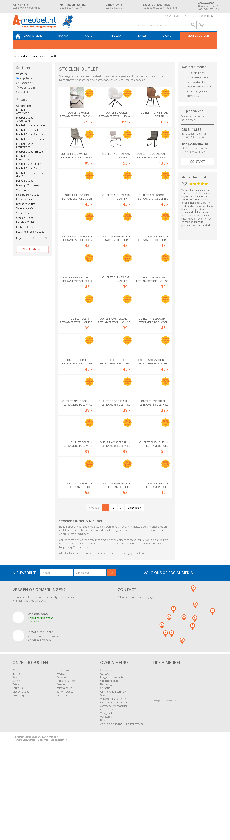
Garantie (105, 767)
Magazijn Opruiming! (28, 193)
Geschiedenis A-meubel (114, 781)
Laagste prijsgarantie (112, 756)
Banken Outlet (24, 188)
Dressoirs (61, 756)
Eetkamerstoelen (66, 759)
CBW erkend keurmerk (113, 770)
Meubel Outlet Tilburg (28, 171)
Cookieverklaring (109, 788)
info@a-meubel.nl (194, 151)
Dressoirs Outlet (25, 211)
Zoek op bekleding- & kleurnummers (121, 802)
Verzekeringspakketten (113, 777)
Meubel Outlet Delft (27, 137)
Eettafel (60, 763)
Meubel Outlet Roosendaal (24, 165)
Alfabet (22, 99)
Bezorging (106, 763)
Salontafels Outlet (26, 220)
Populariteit (24, 85)
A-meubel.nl (53, 815)
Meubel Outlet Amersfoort (24, 119)
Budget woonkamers (68, 749)
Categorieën (24, 113)
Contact (197, 169)
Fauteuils (18, 767)
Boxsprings (19, 774)
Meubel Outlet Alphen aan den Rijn (31, 182)
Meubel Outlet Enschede (30, 146)
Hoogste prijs (26, 95)
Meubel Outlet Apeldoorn (31, 133)
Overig (167, 42)
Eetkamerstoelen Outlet (30, 239)
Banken (68, 42)
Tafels (143, 42)
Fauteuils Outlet (25, 234)
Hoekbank (62, 752)
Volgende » (134, 586)
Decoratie (62, 774)
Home (16, 63)
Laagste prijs (25, 90)
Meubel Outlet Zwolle (28, 175)
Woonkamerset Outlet (29, 197)
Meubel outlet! (197, 42)
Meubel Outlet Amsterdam (24, 126)
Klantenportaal (207, 17)
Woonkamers (39, 42)
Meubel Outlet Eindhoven (30, 142)
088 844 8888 (191, 137)
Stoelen (118, 42)
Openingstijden (109, 759)
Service (104, 774)
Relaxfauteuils (64, 767)
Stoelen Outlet (24, 225)
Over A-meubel (172, 17)
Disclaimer (43, 818)
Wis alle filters (31, 256)
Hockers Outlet (25, 206)
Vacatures (106, 795)
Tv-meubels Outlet (26, 216)
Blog (102, 799)
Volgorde (21, 81)
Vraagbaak (106, 792)
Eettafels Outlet (25, 230)
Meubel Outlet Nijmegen (30, 159)
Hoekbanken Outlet (27, 202)
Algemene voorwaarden (114, 784)
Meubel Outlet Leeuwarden (24, 153)
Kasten (93, 42)
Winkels (189, 17)
